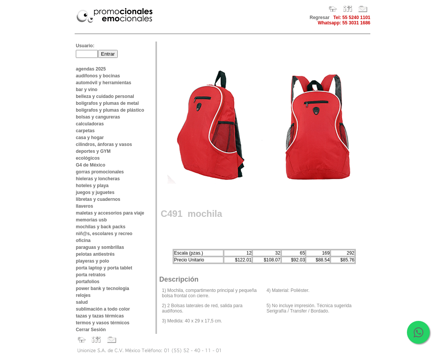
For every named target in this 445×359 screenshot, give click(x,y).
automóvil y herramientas (103, 82)
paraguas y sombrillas (100, 247)
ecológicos (88, 158)
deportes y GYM (93, 151)
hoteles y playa (92, 185)
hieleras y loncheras (98, 178)
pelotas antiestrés (95, 254)
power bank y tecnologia (102, 288)
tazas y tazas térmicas (100, 316)
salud (82, 302)
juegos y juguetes (95, 192)
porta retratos (91, 274)
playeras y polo (92, 261)
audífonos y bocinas (98, 76)
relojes (83, 295)
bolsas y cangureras (98, 117)
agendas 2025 (91, 69)
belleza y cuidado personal (105, 96)
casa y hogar (90, 137)
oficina (83, 240)
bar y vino (87, 89)
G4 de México (90, 165)
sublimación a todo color (103, 309)
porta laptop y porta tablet (104, 268)
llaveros (84, 206)
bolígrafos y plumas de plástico (110, 110)
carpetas (85, 130)
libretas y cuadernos (98, 199)
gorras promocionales (100, 172)
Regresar (320, 17)
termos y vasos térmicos (103, 322)
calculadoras (90, 124)
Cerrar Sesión (91, 329)
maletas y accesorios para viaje (110, 213)
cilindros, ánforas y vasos (104, 144)
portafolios (87, 281)
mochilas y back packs (100, 226)
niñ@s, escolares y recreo (104, 233)
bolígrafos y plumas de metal (107, 103)
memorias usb (91, 220)
